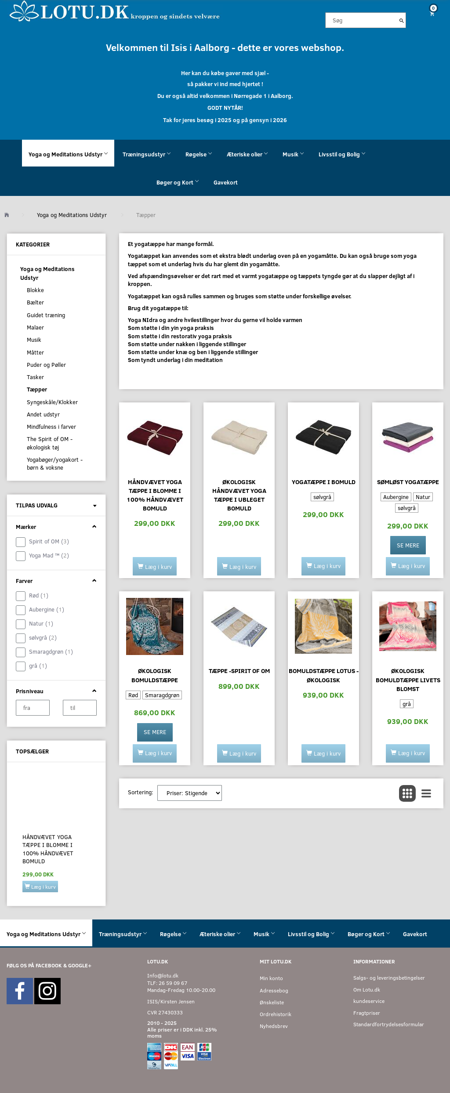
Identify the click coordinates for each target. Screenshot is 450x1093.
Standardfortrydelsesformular (388, 1024)
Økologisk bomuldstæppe (154, 675)
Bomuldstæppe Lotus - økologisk (324, 675)
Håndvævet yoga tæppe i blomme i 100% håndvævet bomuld (47, 849)
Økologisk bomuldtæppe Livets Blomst (408, 679)
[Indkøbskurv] (431, 13)
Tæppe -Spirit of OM (239, 670)
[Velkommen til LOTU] (115, 10)
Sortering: (140, 792)
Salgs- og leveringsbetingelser (389, 977)
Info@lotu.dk (162, 975)
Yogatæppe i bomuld (324, 482)
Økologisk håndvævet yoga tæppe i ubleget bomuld (239, 495)
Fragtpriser (366, 1013)
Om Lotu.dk (366, 989)
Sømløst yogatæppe (408, 482)
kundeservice (369, 1001)
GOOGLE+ (79, 965)
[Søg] (401, 20)
